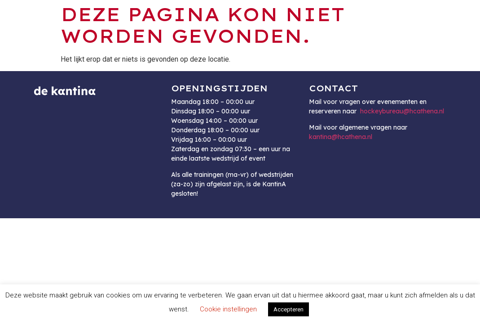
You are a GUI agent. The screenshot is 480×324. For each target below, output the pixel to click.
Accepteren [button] (288, 309)
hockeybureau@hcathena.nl (402, 111)
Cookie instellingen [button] (228, 309)
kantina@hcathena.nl (340, 137)
